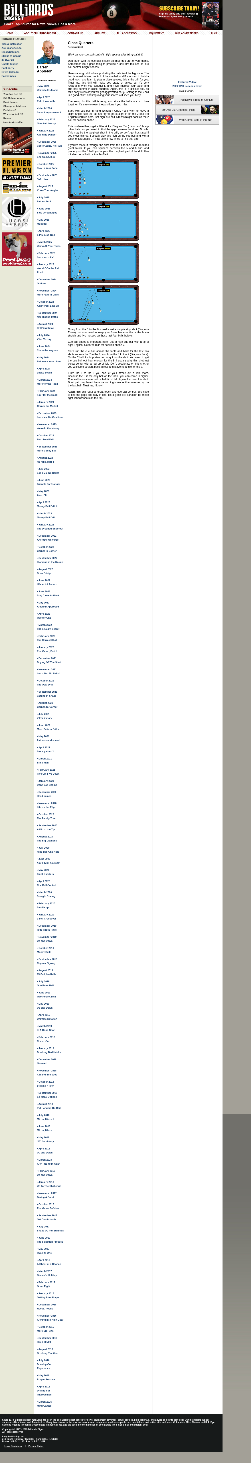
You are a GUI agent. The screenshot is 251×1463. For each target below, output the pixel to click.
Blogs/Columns (11, 52)
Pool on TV (8, 68)
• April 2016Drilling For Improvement (44, 1390)
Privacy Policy (36, 1446)
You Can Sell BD (12, 94)
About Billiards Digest (40, 33)
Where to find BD (13, 114)
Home (9, 33)
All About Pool (127, 33)
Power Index (9, 76)
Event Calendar (10, 72)
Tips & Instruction (12, 44)
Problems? (9, 110)
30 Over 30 (8, 60)
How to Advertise (13, 122)
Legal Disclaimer (13, 1446)
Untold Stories (10, 64)
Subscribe (10, 89)
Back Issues (10, 102)
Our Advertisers (186, 33)
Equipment (156, 33)
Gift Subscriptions (13, 98)
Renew (7, 118)
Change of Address (14, 106)
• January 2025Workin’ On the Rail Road (48, 268)
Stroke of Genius (11, 56)
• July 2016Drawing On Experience (44, 1364)
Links (213, 33)
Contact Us (75, 33)
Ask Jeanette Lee (12, 48)
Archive (99, 33)
